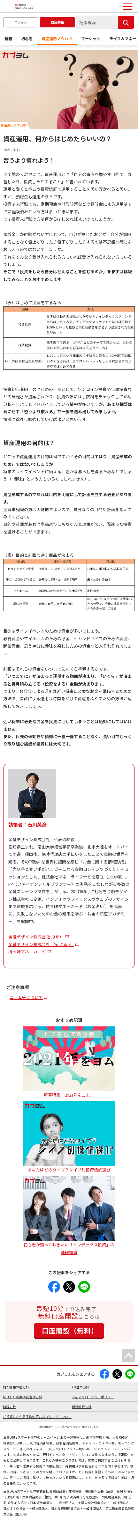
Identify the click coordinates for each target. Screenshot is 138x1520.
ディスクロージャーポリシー (93, 1396)
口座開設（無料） (70, 1330)
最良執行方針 (81, 1406)
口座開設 (57, 22)
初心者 (27, 38)
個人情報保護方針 (16, 1386)
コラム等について (26, 997)
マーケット (90, 38)
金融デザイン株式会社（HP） (36, 937)
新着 (8, 38)
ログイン (20, 22)
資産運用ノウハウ (57, 38)
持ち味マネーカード (27, 952)
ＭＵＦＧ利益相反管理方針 (22, 1396)
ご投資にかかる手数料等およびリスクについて (37, 1416)
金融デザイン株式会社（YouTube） (41, 944)
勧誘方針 (9, 1406)
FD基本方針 (80, 1386)
